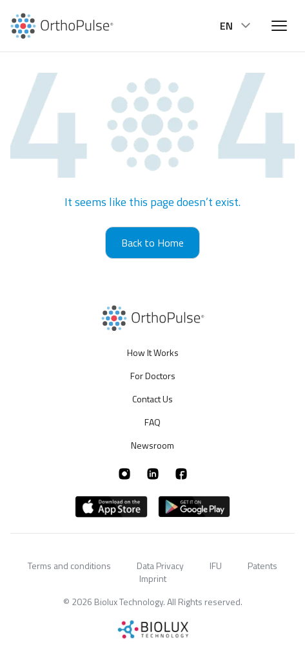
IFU (216, 565)
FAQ (152, 422)
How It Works (153, 352)
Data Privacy (160, 565)
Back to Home (152, 242)
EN (236, 25)
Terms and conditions (69, 565)
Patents (262, 565)
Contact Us (152, 399)
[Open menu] (279, 26)
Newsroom (152, 445)
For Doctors (152, 375)
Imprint (152, 578)
